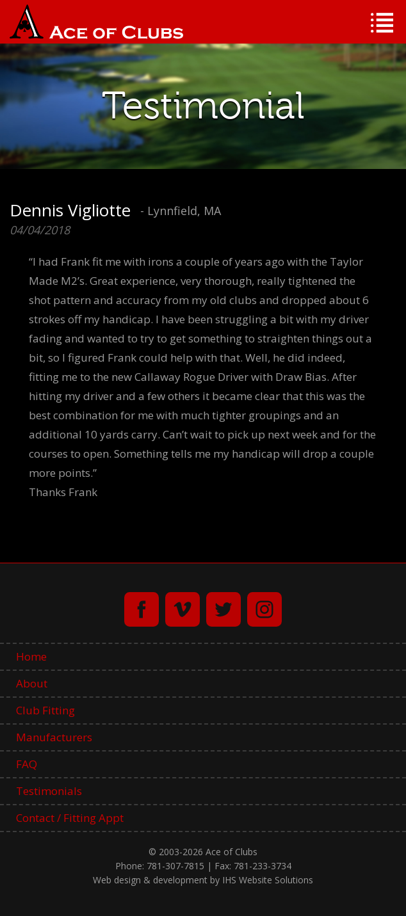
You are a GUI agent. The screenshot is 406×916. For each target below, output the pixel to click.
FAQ (26, 764)
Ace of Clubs (96, 21)
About (31, 683)
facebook (141, 609)
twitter (223, 609)
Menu (382, 23)
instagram (264, 609)
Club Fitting (45, 710)
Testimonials (49, 790)
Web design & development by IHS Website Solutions (203, 880)
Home (31, 656)
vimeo (182, 609)
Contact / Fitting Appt (70, 817)
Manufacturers (54, 737)
